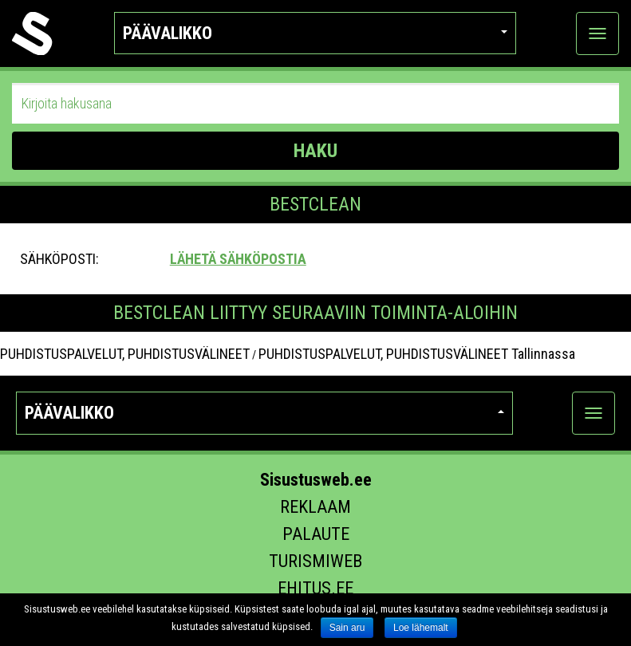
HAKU (315, 151)
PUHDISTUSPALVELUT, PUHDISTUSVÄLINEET (125, 353)
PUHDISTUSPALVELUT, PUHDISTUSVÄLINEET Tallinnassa (416, 353)
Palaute (315, 534)
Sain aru (347, 627)
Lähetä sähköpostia (238, 258)
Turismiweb (315, 561)
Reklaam (315, 507)
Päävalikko (315, 33)
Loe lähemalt (420, 627)
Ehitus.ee (315, 588)
